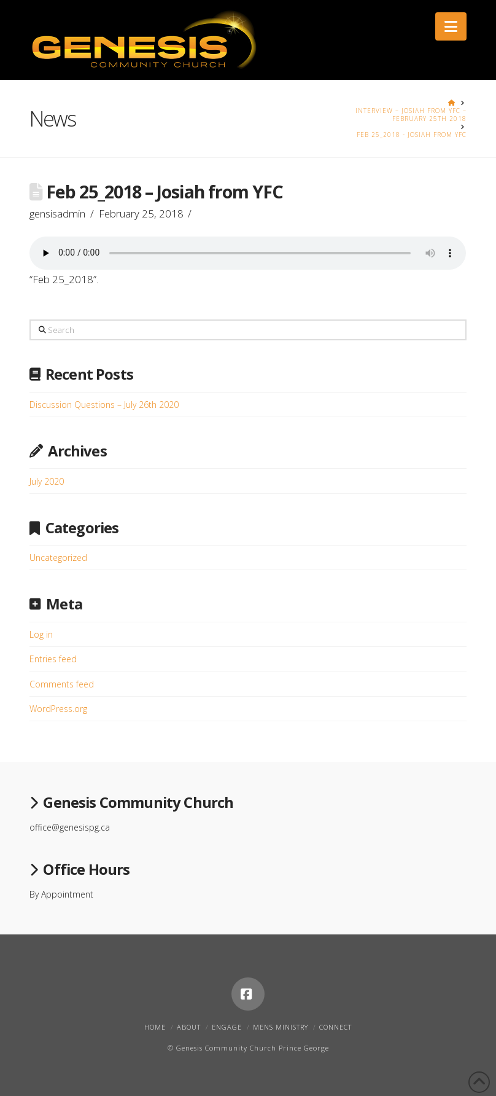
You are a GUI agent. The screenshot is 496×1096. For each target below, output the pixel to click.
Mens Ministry (280, 1026)
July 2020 (46, 481)
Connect (335, 1026)
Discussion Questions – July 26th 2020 (104, 404)
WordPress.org (58, 708)
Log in (41, 634)
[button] (451, 26)
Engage (227, 1026)
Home (155, 1026)
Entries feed (53, 659)
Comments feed (61, 684)
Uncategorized (58, 557)
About (189, 1026)
